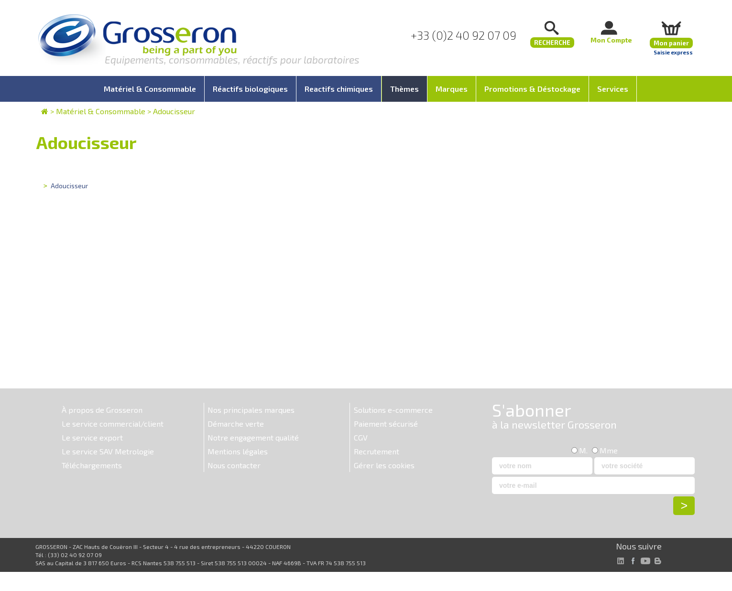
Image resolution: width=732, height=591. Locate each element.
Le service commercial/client (113, 423)
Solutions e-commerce (393, 409)
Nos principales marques (251, 409)
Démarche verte (236, 423)
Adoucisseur (174, 111)
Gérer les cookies (384, 465)
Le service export (92, 437)
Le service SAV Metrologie (108, 451)
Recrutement (376, 451)
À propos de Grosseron (102, 409)
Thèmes (404, 88)
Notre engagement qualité (253, 437)
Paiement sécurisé (386, 423)
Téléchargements (92, 465)
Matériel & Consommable (100, 111)
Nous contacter (234, 465)
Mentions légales (238, 451)
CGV (361, 437)
